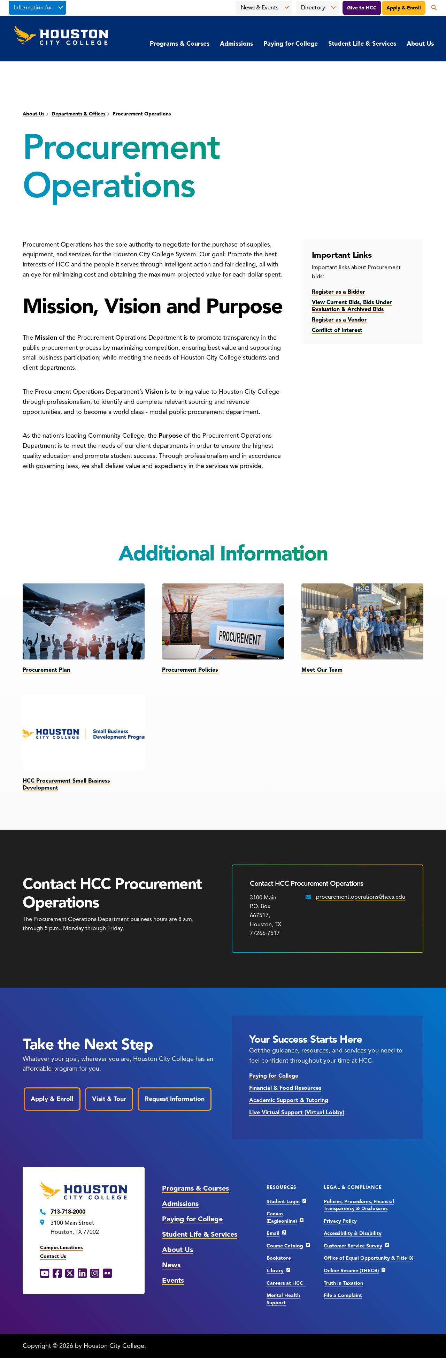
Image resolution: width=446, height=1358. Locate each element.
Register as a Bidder (338, 291)
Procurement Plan (46, 669)
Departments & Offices (78, 114)
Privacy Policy (340, 1221)
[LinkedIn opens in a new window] (82, 1273)
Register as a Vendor (339, 319)
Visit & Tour (109, 1099)
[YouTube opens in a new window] (44, 1273)
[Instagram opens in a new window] (94, 1273)
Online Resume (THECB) (351, 1271)
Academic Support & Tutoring (288, 1100)
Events (173, 1280)
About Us (420, 43)
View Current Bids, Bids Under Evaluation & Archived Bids (352, 306)
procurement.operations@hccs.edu (360, 896)
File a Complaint (343, 1295)
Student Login (283, 1202)
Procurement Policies (190, 669)
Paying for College (290, 43)
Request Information (175, 1099)
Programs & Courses (179, 43)
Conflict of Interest (337, 330)
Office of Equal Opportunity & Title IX (368, 1258)
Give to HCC (362, 8)
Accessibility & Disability (353, 1233)
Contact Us (53, 1256)
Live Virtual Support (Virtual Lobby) (296, 1112)
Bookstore (279, 1258)
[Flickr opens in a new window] (107, 1273)
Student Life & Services (362, 43)
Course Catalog (285, 1246)
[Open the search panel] (431, 8)
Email (273, 1233)
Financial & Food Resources (285, 1088)
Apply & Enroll (403, 8)
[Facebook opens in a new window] (57, 1273)
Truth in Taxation (343, 1283)
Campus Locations (61, 1248)
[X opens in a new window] (69, 1273)
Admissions (236, 43)
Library (275, 1271)
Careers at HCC (286, 1283)
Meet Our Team (322, 669)
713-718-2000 (68, 1211)
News (171, 1265)
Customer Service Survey (353, 1246)
